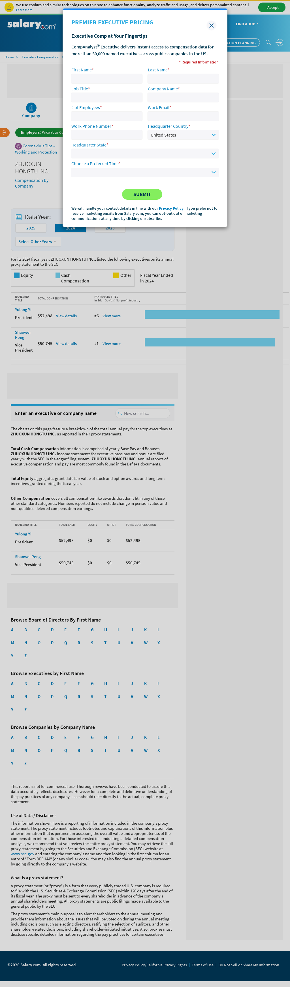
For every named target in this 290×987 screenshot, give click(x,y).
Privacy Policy (171, 208)
